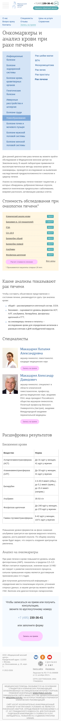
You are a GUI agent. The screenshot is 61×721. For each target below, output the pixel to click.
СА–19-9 (10, 233)
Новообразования (16, 118)
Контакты (6, 25)
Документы (50, 669)
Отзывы (24, 21)
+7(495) (44, 3)
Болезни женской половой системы (16, 143)
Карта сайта (38, 669)
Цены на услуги (46, 18)
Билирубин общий (14, 238)
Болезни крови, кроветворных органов (15, 81)
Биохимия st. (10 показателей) (19, 222)
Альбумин (10, 249)
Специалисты (26, 18)
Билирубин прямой (14, 244)
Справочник (44, 21)
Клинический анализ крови (18, 216)
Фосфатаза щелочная (16, 255)
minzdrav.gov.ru (14, 698)
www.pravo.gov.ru (42, 693)
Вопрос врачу (8, 21)
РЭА (8, 227)
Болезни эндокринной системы (13, 69)
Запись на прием (30, 636)
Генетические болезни (14, 92)
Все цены (50, 261)
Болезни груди (14, 112)
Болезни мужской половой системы (16, 134)
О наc (5, 18)
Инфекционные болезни (15, 58)
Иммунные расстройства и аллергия (15, 103)
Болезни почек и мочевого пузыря (15, 125)
